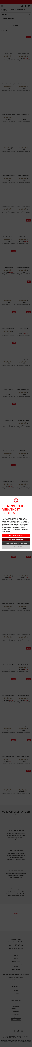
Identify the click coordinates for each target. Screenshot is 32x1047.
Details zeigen (16, 547)
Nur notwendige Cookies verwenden (16, 543)
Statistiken (24, 529)
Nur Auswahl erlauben (16, 539)
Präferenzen (15, 529)
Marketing (6, 531)
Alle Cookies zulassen (16, 535)
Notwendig (6, 529)
